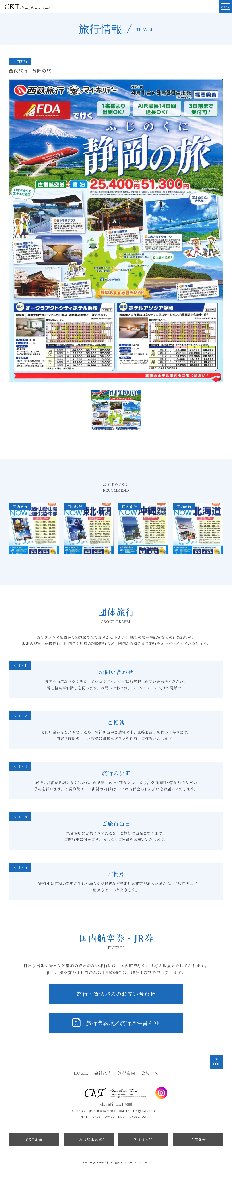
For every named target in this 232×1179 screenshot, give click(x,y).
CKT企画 (34, 1139)
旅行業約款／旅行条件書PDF (123, 1023)
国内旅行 (20, 61)
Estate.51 (143, 1139)
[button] (116, 410)
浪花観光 (198, 1139)
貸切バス (150, 1073)
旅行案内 (126, 1073)
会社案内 (103, 1073)
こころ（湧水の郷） (88, 1139)
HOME (80, 1073)
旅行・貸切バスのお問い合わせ (116, 994)
